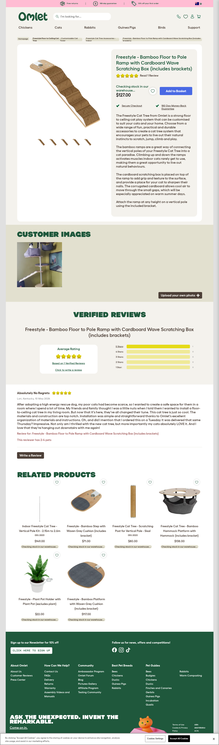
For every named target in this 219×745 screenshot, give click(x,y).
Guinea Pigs (119, 683)
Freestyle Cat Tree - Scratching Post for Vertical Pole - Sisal (133, 531)
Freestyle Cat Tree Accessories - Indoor (100, 39)
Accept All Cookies (179, 738)
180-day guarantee (105, 3)
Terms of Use (178, 725)
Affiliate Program (88, 687)
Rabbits (116, 687)
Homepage (23, 39)
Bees (114, 671)
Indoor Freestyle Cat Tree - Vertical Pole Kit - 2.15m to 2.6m (39, 531)
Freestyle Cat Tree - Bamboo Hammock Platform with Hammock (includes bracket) (179, 531)
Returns (48, 683)
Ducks (115, 679)
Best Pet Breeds (122, 665)
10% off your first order (145, 3)
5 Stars (119, 346)
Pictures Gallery (87, 683)
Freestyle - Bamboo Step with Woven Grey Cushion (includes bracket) (86, 531)
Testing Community (89, 692)
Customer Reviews (21, 675)
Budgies (150, 675)
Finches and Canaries (159, 687)
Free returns (69, 3)
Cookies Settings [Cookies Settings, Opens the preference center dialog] (155, 738)
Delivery (49, 679)
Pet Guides (153, 665)
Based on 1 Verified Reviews (68, 363)
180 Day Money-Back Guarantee (173, 107)
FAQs (47, 675)
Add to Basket (176, 91)
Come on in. (19, 727)
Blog (80, 679)
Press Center (18, 679)
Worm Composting (191, 675)
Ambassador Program (91, 671)
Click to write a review (68, 369)
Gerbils (150, 692)
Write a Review (30, 455)
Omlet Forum (86, 675)
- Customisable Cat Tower (55, 39)
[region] (109, 739)
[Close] (213, 738)
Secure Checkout (132, 105)
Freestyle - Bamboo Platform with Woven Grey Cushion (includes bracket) (86, 604)
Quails (149, 704)
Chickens (117, 675)
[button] (177, 665)
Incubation (152, 700)
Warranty (50, 687)
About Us (16, 671)
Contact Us (51, 671)
